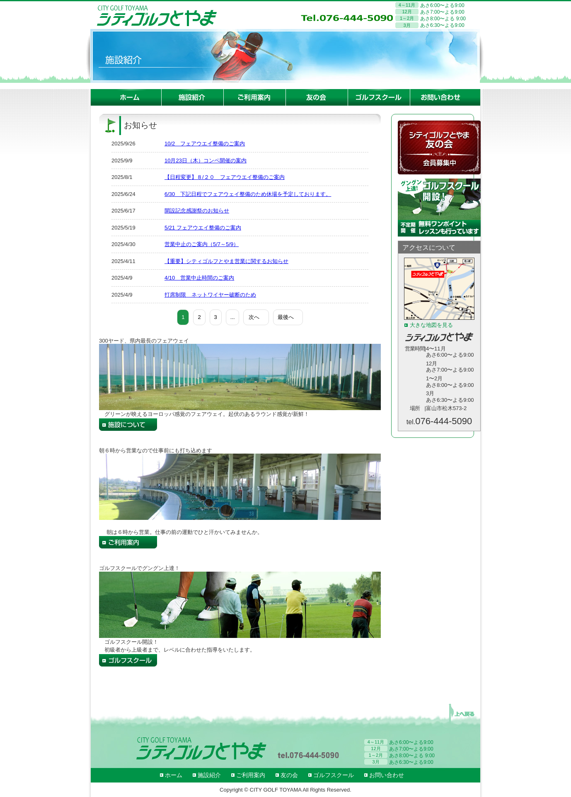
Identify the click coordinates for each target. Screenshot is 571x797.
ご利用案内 (250, 775)
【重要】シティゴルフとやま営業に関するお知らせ (226, 261)
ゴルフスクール (333, 775)
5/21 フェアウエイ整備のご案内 (203, 228)
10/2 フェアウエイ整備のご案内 (205, 143)
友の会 (289, 775)
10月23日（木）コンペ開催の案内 (206, 160)
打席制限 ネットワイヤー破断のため (210, 295)
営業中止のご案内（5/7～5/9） (202, 244)
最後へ (286, 317)
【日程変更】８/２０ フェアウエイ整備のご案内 (225, 177)
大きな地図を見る (431, 325)
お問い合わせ (386, 775)
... (232, 317)
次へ (254, 317)
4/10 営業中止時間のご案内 (199, 278)
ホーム (173, 775)
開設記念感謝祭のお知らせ (197, 211)
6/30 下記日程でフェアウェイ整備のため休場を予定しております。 (248, 194)
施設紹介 (209, 775)
